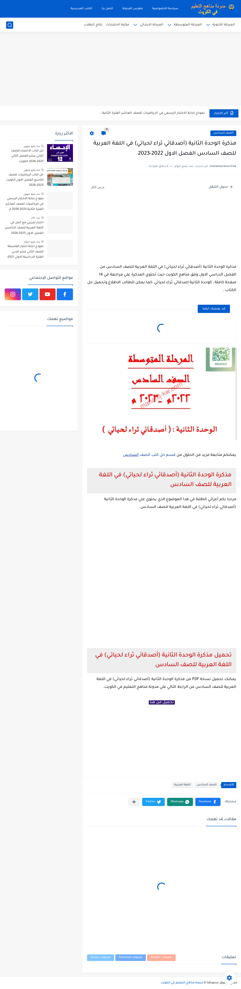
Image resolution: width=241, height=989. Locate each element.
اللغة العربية (182, 784)
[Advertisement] (120, 69)
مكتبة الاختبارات (117, 25)
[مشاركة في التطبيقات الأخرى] (134, 802)
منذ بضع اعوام (32, 241)
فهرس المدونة (132, 8)
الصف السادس (223, 133)
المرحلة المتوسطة (188, 25)
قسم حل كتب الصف (157, 455)
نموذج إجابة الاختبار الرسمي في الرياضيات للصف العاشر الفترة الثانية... (152, 113)
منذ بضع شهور (32, 146)
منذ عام (35, 217)
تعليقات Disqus (101, 957)
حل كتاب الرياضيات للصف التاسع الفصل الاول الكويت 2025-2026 (25, 180)
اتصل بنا (107, 8)
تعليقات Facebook (130, 957)
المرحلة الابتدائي (151, 25)
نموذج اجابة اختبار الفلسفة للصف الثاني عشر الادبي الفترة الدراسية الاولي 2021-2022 (25, 252)
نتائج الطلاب (93, 25)
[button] (208, 802)
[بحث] (9, 25)
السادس (131, 455)
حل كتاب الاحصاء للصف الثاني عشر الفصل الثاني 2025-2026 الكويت (27, 156)
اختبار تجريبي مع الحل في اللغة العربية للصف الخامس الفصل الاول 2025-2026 (24, 228)
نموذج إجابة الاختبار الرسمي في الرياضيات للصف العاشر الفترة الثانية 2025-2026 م (25, 204)
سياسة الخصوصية (165, 8)
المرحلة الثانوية (224, 25)
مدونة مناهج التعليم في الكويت (182, 983)
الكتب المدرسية (81, 8)
